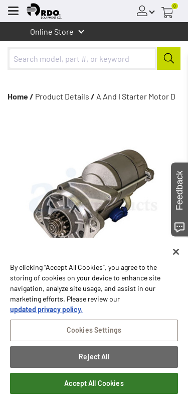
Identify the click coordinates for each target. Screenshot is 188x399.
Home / (21, 96)
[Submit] (168, 58)
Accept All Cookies (94, 385)
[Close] (176, 254)
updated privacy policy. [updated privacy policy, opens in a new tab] (46, 311)
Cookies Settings (94, 332)
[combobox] (94, 58)
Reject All (94, 358)
